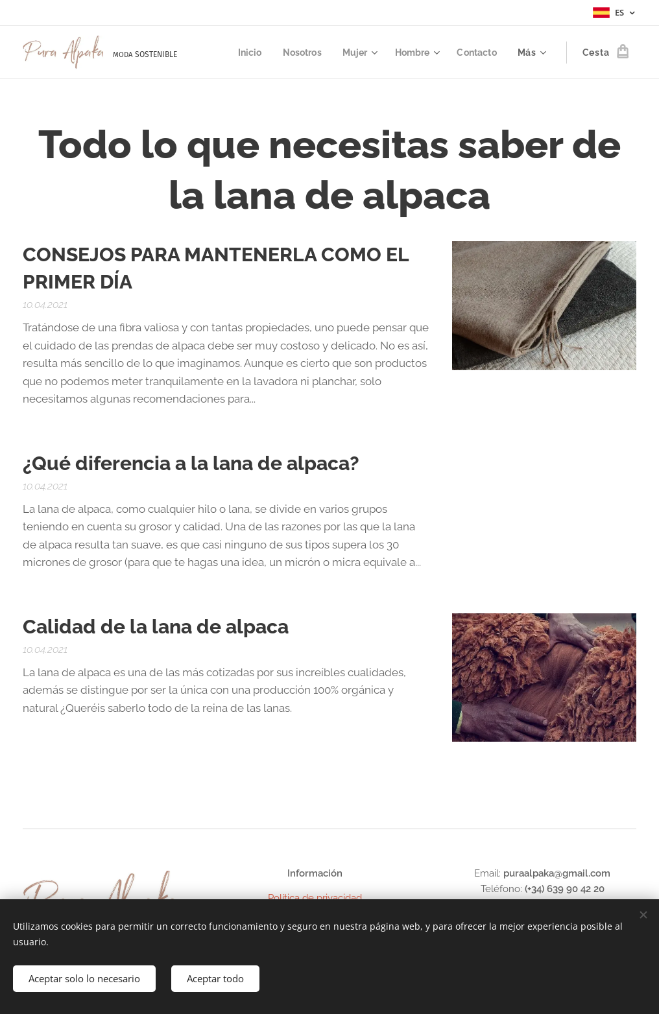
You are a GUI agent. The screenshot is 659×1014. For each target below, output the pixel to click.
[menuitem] (243, 52)
